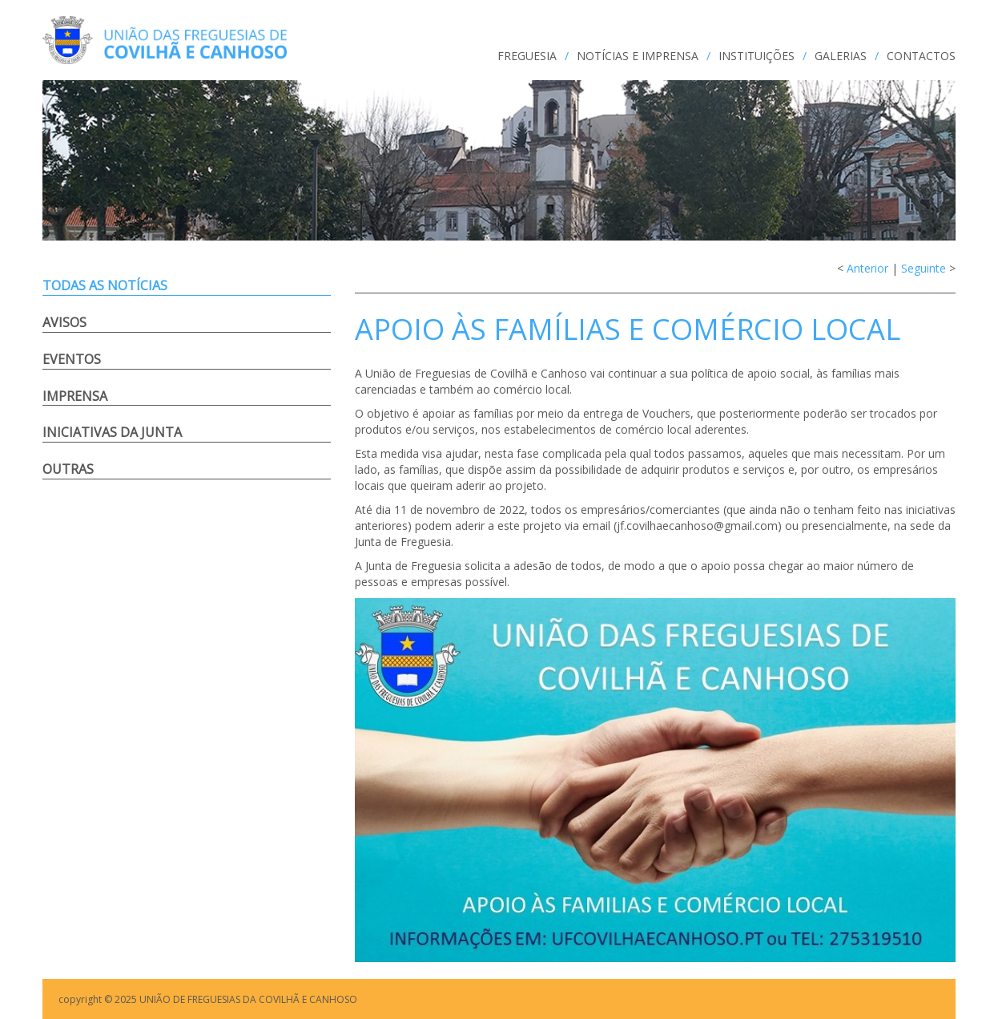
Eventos (71, 359)
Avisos (64, 322)
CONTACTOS (921, 55)
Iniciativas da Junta (112, 432)
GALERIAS (841, 55)
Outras (68, 469)
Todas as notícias (104, 285)
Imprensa (74, 396)
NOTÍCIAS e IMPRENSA (637, 55)
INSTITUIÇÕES (756, 55)
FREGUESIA (527, 55)
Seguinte (923, 268)
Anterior (867, 268)
